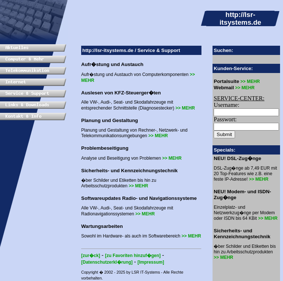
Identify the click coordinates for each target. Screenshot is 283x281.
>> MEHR (185, 108)
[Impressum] (151, 262)
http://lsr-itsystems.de (108, 50)
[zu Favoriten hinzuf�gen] (133, 255)
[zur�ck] (90, 255)
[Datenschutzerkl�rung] (106, 262)
